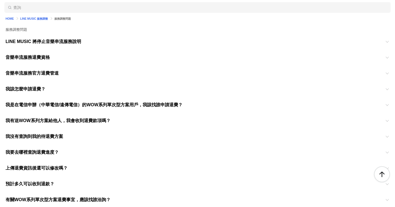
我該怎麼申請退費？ (25, 89)
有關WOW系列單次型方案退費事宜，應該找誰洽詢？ (58, 199)
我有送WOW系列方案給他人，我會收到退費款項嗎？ (58, 120)
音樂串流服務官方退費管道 (32, 73)
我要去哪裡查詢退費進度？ (32, 152)
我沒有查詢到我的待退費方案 (34, 136)
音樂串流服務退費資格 (28, 57)
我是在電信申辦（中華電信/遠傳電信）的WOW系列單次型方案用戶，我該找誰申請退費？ (94, 104)
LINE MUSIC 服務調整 (34, 18)
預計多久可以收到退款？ (30, 183)
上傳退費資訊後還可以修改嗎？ (37, 168)
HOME (10, 18)
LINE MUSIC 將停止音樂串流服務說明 (43, 41)
